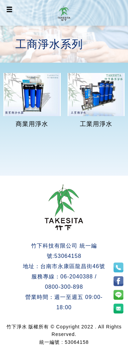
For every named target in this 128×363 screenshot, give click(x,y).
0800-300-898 (64, 287)
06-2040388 (76, 276)
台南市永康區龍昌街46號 (72, 266)
